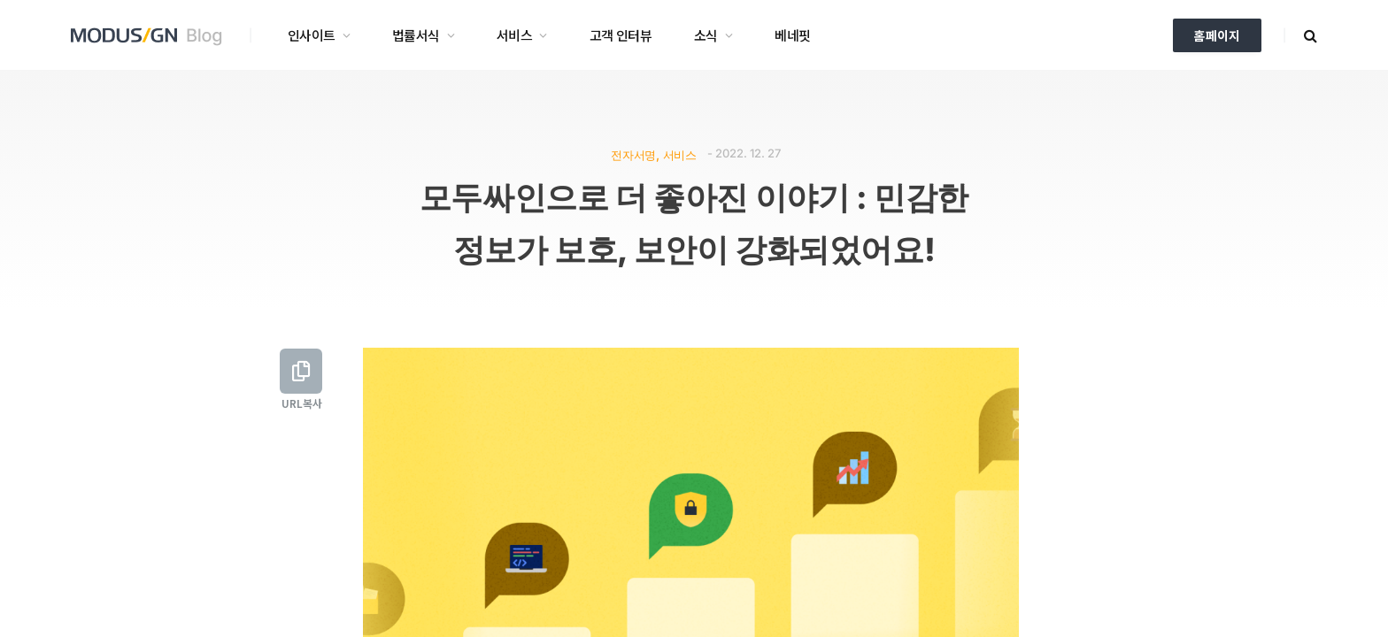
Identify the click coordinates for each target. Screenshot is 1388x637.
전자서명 (632, 154)
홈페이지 (1217, 35)
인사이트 (311, 35)
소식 (706, 35)
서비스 (514, 35)
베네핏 (792, 35)
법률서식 (416, 35)
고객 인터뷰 (621, 35)
